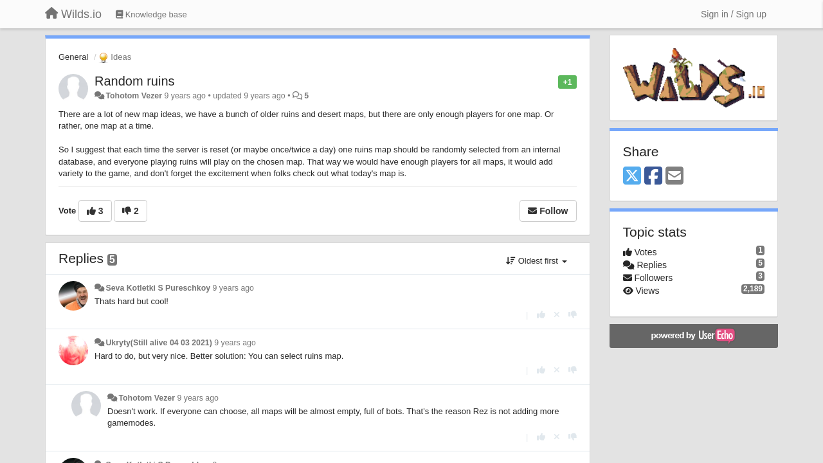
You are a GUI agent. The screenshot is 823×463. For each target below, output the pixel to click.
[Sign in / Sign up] (734, 14)
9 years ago (233, 288)
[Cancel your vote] (557, 315)
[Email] (674, 176)
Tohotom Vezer (133, 95)
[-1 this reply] (572, 315)
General (73, 57)
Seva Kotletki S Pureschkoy (157, 288)
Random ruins (135, 81)
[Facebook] (653, 176)
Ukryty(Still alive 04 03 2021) (158, 342)
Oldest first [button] (536, 261)
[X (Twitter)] (632, 176)
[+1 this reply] (541, 315)
